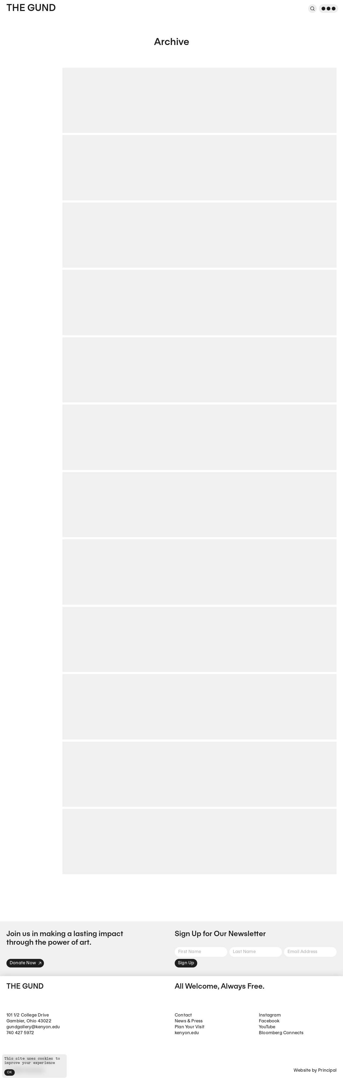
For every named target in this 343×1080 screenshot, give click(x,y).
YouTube (267, 1027)
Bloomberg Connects (281, 1033)
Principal (327, 1070)
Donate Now (26, 963)
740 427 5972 (20, 1033)
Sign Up (186, 963)
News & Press (189, 1021)
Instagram (270, 1015)
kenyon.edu (187, 1033)
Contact (183, 1015)
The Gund (31, 8)
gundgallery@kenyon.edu (33, 1027)
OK (9, 1072)
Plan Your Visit (189, 1027)
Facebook (269, 1021)
